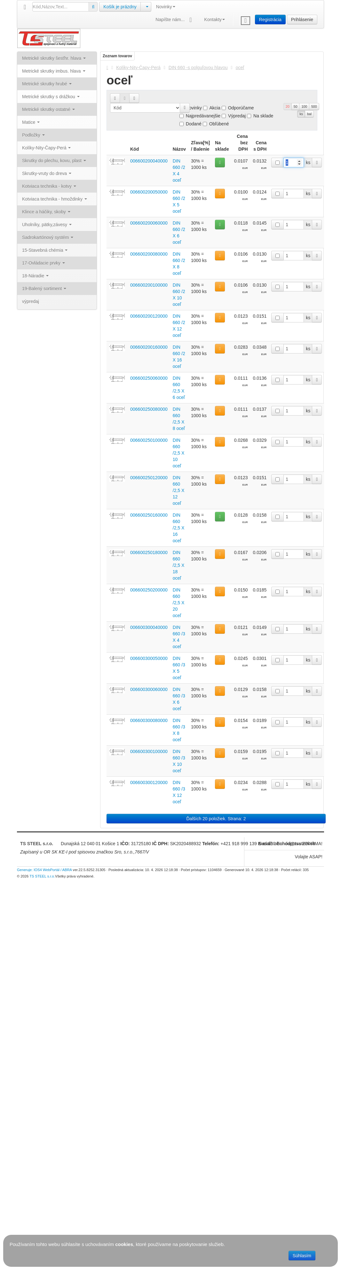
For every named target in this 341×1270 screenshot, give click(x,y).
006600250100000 (149, 440)
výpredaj (30, 301)
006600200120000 (149, 316)
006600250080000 (149, 409)
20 (287, 106)
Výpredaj (234, 115)
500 (314, 106)
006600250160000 (149, 515)
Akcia (211, 107)
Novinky (165, 6)
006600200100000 (149, 285)
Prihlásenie (302, 19)
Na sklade (260, 115)
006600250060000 (149, 378)
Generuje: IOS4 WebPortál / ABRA (44, 870)
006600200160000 (149, 347)
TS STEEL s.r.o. (36, 843)
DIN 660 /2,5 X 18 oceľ (179, 565)
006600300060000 (149, 689)
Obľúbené (216, 123)
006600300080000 (149, 720)
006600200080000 (149, 254)
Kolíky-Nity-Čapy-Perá (138, 67)
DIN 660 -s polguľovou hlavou (198, 67)
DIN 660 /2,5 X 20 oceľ (179, 602)
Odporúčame (238, 107)
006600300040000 (149, 627)
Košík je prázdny (120, 6)
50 (295, 106)
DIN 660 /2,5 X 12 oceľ (179, 490)
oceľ (240, 67)
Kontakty (214, 19)
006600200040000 (149, 160)
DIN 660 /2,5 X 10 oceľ (179, 453)
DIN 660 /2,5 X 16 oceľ (179, 527)
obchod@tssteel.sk (294, 843)
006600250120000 (149, 477)
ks (301, 114)
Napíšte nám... (174, 20)
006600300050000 (149, 658)
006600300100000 (149, 751)
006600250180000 (149, 552)
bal (309, 114)
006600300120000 (149, 782)
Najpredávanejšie (199, 115)
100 (304, 106)
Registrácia (270, 19)
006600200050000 (149, 191)
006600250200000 (149, 589)
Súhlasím (302, 1255)
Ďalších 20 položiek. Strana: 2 (216, 818)
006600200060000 (149, 223)
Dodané (190, 123)
